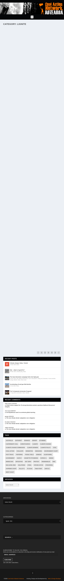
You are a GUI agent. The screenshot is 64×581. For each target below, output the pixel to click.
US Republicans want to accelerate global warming (20, 412)
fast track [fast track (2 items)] (10, 454)
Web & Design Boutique (54, 578)
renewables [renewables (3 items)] (46, 461)
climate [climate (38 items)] (35, 444)
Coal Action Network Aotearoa (16, 578)
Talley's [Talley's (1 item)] (22, 468)
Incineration (19, 392)
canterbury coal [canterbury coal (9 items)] (12, 444)
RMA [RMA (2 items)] (54, 461)
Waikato (27, 392)
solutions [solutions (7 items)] (21, 465)
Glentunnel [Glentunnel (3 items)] (48, 454)
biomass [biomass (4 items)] (27, 440)
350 (17, 378)
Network (15, 380)
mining (11, 380)
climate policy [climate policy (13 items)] (46, 447)
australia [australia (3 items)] (9, 440)
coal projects (34, 378)
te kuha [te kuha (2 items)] (29, 468)
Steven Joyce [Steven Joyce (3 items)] (38, 465)
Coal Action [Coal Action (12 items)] (10, 451)
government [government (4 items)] (10, 458)
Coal (29, 378)
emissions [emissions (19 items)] (38, 451)
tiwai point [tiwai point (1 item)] (38, 468)
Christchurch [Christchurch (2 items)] (25, 444)
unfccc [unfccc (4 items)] (47, 468)
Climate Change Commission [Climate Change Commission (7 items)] (15, 447)
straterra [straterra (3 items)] (49, 465)
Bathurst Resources (23, 378)
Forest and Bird (51, 378)
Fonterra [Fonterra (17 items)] (19, 454)
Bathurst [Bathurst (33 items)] (18, 440)
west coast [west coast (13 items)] (10, 472)
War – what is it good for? (17, 370)
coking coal (40, 378)
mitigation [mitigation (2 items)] (19, 461)
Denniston (45, 378)
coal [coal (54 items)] (55, 447)
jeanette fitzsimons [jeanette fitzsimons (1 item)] (31, 458)
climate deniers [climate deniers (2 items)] (32, 447)
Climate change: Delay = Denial (19, 363)
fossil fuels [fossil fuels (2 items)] (29, 454)
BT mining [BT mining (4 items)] (42, 440)
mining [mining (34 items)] (51, 458)
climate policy (20, 371)
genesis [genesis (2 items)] (38, 454)
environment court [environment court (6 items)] (51, 451)
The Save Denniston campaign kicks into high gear (24, 377)
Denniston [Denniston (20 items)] (29, 451)
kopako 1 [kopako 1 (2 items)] (43, 458)
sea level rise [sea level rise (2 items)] (11, 465)
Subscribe (7, 559)
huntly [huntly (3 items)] (19, 458)
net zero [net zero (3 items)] (28, 461)
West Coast (23, 380)
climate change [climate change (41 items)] (45, 444)
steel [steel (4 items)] (29, 465)
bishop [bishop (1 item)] (34, 440)
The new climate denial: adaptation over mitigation (20, 418)
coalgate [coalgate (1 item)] (20, 451)
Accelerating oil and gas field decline (20, 384)
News (18, 364)
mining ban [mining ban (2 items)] (9, 461)
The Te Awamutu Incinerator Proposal (20, 391)
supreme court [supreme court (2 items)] (11, 468)
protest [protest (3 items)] (36, 461)
